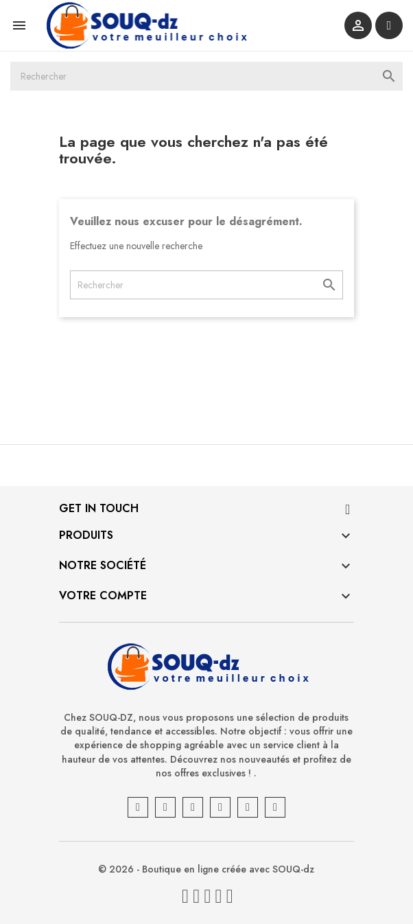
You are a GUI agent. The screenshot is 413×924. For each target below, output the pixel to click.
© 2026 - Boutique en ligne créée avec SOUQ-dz (207, 869)
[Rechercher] (206, 76)
